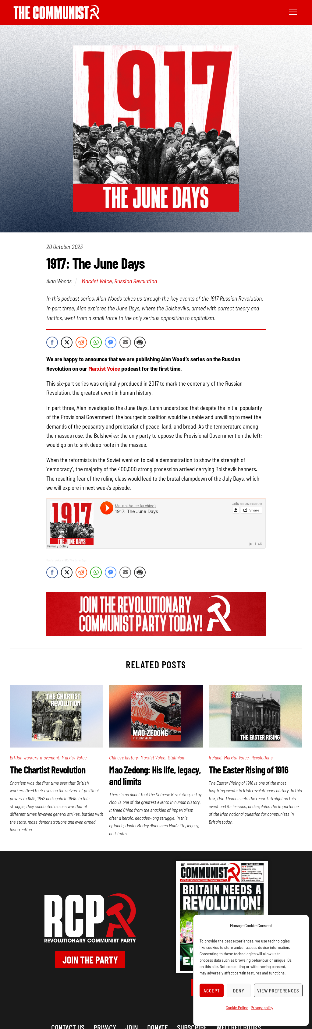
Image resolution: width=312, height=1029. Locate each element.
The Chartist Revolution (48, 769)
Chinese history (123, 757)
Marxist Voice (97, 281)
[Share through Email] (125, 342)
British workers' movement (34, 757)
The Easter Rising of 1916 (248, 769)
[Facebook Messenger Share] (110, 342)
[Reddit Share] (81, 342)
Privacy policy (262, 1007)
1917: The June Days (75, 560)
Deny (238, 990)
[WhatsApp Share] (96, 342)
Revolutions (262, 757)
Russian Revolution (135, 281)
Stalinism (177, 757)
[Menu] (293, 11)
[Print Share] (140, 342)
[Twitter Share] (67, 342)
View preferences (278, 990)
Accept (212, 990)
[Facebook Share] (52, 342)
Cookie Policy (237, 1007)
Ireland (215, 757)
